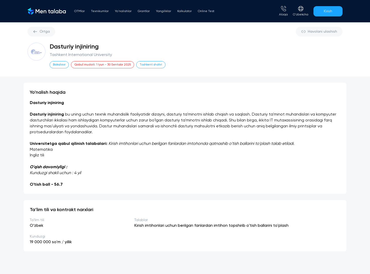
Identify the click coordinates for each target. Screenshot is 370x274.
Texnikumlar (100, 11)
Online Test (206, 11)
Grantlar (144, 11)
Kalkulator (184, 11)
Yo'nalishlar (123, 11)
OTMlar (79, 11)
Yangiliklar (163, 11)
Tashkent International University (81, 55)
